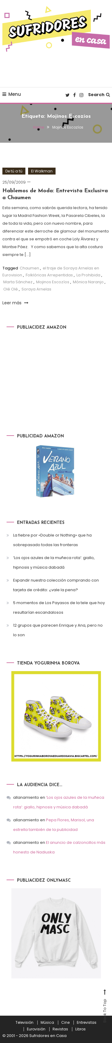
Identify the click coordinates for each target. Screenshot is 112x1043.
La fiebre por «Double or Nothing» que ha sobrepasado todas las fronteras (52, 540)
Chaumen (29, 268)
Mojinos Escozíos (52, 282)
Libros (80, 1029)
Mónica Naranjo (88, 282)
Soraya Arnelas (36, 289)
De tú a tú (13, 171)
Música (47, 1022)
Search (99, 95)
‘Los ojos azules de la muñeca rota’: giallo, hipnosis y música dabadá (54, 562)
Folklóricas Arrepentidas (49, 275)
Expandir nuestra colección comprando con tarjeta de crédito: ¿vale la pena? (56, 585)
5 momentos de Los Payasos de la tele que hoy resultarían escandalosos (59, 607)
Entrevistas (86, 1022)
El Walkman (42, 171)
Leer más (15, 303)
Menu (11, 94)
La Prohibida (88, 275)
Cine (65, 1022)
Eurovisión (36, 1029)
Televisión (24, 1022)
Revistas (60, 1029)
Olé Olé (10, 289)
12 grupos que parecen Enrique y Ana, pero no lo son (58, 630)
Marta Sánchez (18, 282)
